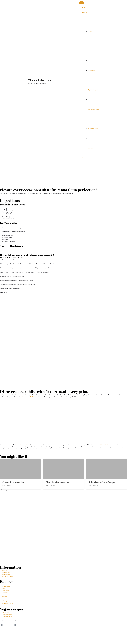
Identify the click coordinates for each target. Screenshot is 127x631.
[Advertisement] (48, 304)
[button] (2, 250)
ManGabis (26, 621)
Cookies (90, 31)
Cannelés (91, 148)
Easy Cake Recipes (93, 109)
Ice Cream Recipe (93, 128)
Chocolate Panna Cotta (22, 445)
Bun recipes (91, 70)
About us (85, 153)
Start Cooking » (7, 485)
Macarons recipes (93, 51)
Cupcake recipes (93, 90)
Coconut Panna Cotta (103, 445)
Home (84, 7)
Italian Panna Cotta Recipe (29, 397)
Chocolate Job (46, 80)
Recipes (84, 12)
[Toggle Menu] (81, 2)
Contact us (85, 158)
